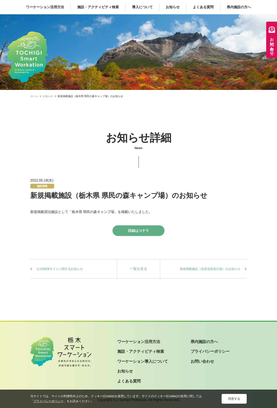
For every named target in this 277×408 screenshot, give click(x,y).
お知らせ (173, 7)
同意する (234, 398)
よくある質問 (203, 7)
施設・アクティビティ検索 (98, 7)
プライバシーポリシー (210, 351)
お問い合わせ (272, 39)
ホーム (34, 96)
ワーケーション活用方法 (45, 7)
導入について (142, 7)
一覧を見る (138, 269)
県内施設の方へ (239, 7)
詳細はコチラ (138, 230)
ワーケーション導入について (142, 361)
